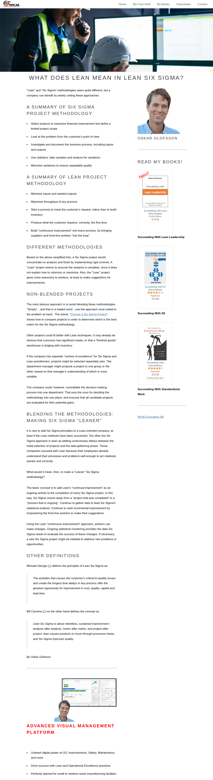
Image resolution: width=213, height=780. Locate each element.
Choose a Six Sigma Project (89, 314)
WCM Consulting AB (151, 417)
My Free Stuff (141, 4)
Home (122, 4)
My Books (163, 4)
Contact (203, 4)
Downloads (184, 4)
